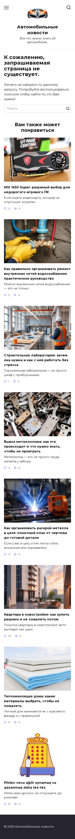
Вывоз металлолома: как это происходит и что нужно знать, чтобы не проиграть (32, 446)
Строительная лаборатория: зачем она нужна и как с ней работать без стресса (36, 360)
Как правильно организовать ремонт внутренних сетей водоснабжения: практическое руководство (37, 273)
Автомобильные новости (37, 29)
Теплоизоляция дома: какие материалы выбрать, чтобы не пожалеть (31, 701)
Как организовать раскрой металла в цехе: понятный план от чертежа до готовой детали (36, 533)
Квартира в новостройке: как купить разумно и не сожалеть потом (36, 617)
